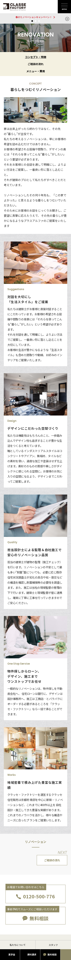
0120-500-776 (39, 896)
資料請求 (31, 954)
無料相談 (39, 918)
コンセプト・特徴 (35, 57)
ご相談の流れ (36, 64)
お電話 (65, 954)
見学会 (11, 954)
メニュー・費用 (35, 71)
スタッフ (53, 944)
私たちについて (18, 944)
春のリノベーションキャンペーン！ (34, 17)
